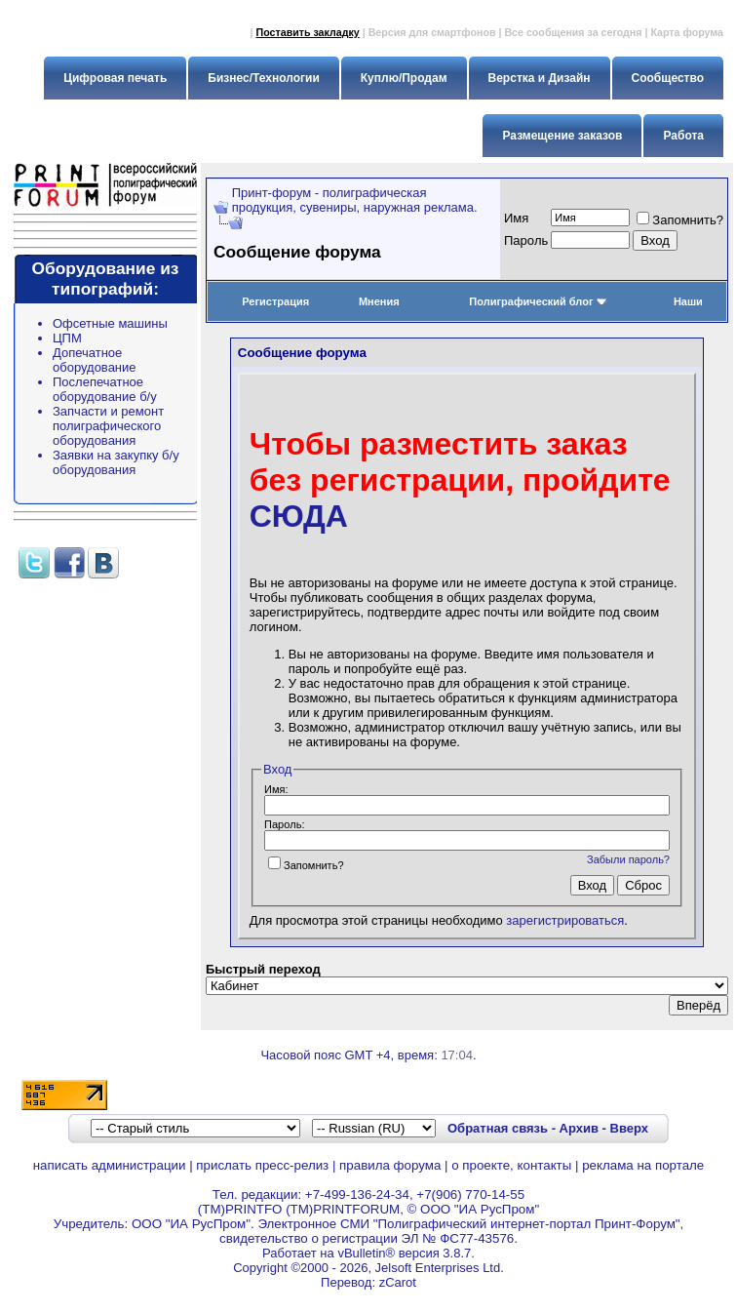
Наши (688, 301)
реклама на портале (643, 1165)
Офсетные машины (110, 323)
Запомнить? (680, 220)
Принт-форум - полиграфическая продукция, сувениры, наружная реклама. (355, 200)
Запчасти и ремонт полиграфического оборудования (108, 426)
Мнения (379, 301)
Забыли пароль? (628, 859)
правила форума (390, 1165)
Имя (516, 218)
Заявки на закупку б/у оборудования (116, 462)
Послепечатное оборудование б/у (105, 389)
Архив (579, 1128)
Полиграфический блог (537, 301)
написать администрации (109, 1165)
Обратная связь (497, 1128)
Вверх (629, 1128)
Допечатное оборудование (94, 360)
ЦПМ (67, 338)
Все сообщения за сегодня (572, 32)
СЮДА (299, 516)
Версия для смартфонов (432, 32)
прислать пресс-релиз (262, 1165)
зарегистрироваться (565, 920)
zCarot (397, 1282)
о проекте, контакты (511, 1165)
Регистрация (275, 301)
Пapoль (526, 240)
